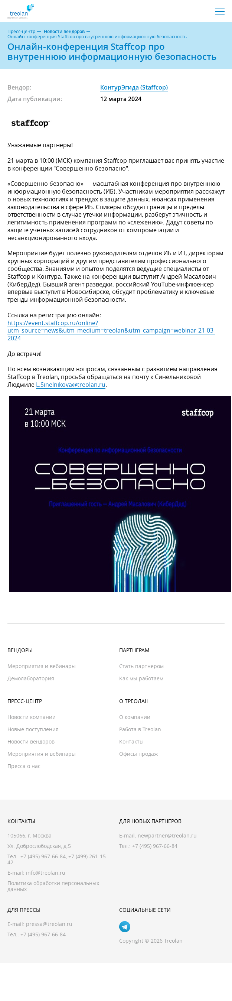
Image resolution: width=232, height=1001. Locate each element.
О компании (134, 716)
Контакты (131, 741)
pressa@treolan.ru (49, 923)
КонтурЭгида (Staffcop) (134, 87)
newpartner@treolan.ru (167, 835)
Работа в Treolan (140, 729)
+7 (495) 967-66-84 (43, 856)
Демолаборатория (30, 678)
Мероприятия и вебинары (41, 666)
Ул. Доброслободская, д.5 (39, 845)
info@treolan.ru (45, 872)
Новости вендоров (64, 31)
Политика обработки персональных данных (53, 886)
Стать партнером (141, 666)
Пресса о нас (23, 766)
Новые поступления (33, 729)
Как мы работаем (141, 678)
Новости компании (31, 716)
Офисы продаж (138, 753)
